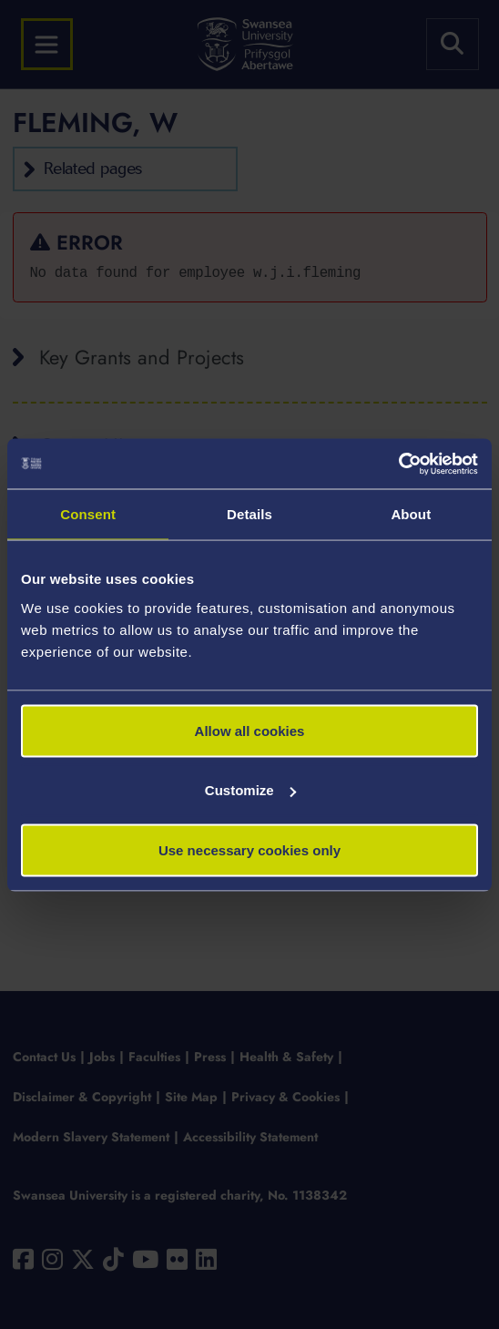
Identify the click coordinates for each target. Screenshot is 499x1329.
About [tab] (411, 514)
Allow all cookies (250, 730)
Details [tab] (249, 514)
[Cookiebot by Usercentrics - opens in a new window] (398, 463)
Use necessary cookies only (249, 849)
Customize (250, 790)
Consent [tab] (88, 514)
